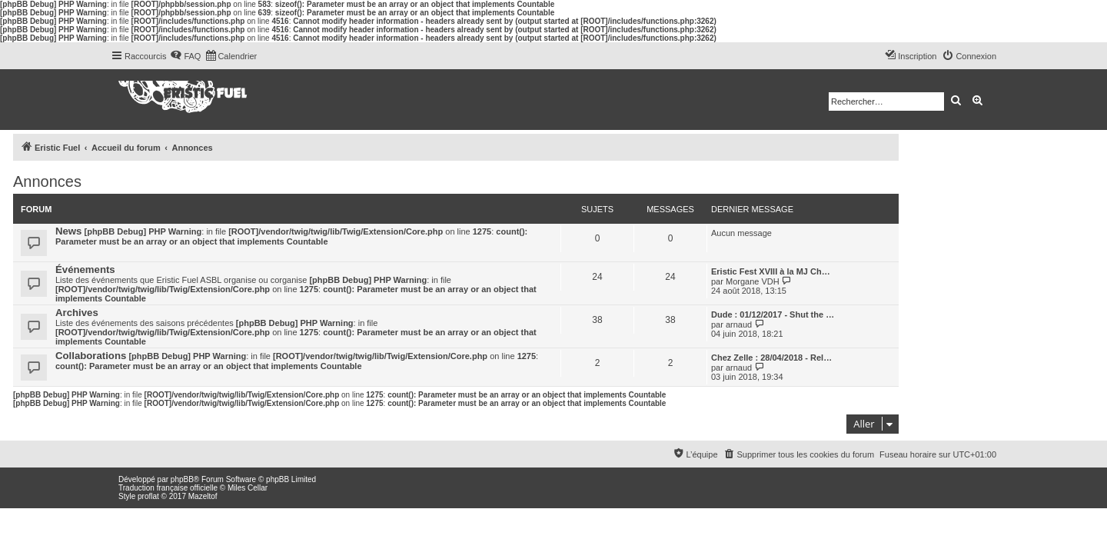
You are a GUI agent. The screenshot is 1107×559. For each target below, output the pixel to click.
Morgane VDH (753, 281)
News (68, 231)
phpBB (182, 479)
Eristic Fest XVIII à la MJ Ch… (770, 271)
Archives (76, 312)
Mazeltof (203, 496)
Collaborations (90, 355)
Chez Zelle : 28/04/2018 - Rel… (771, 357)
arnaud (739, 324)
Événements (85, 269)
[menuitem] (185, 56)
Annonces (47, 181)
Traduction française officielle (168, 488)
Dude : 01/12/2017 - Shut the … (772, 314)
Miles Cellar (248, 488)
